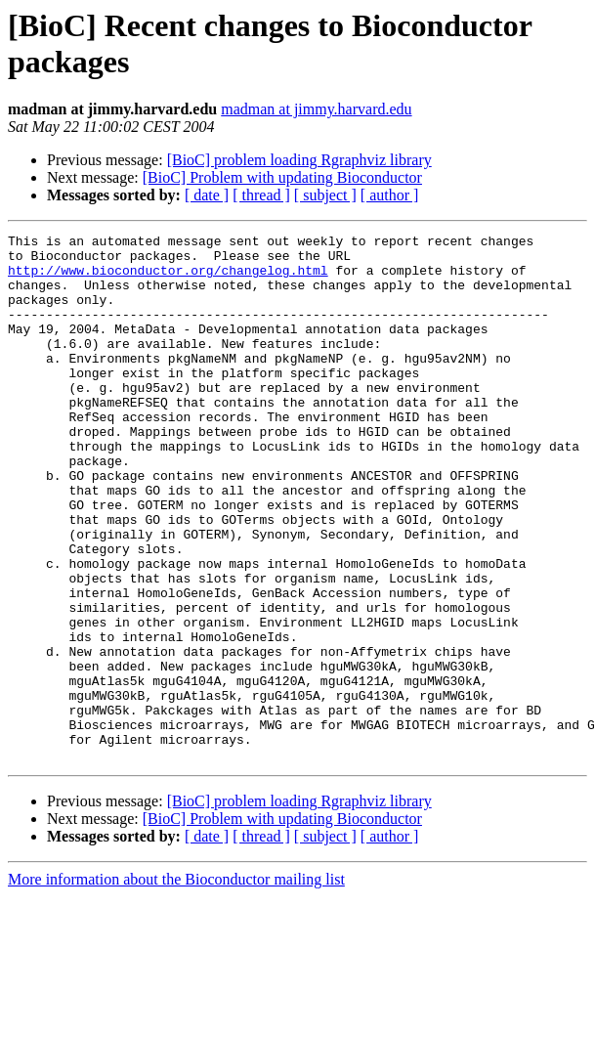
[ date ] (207, 195)
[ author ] (390, 195)
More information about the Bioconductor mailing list (176, 984)
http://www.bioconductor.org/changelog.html (168, 278)
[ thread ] (261, 195)
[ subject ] (325, 195)
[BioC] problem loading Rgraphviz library (299, 159)
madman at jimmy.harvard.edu (316, 109)
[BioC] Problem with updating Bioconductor (282, 177)
